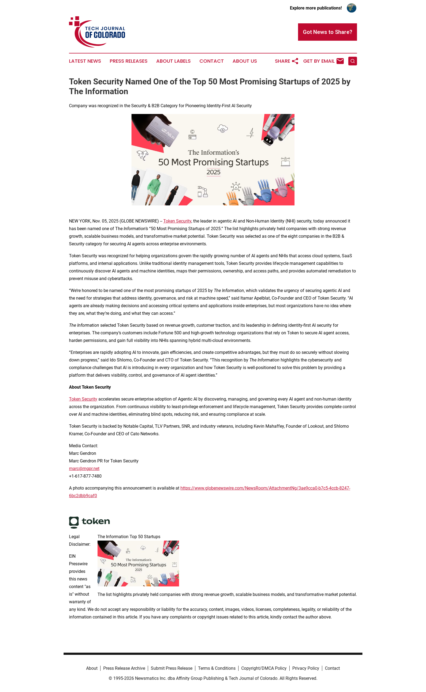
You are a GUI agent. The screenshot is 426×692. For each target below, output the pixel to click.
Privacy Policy (305, 668)
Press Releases (129, 61)
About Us (245, 61)
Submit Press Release (171, 668)
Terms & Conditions (217, 668)
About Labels (173, 61)
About (92, 668)
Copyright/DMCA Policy (264, 668)
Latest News (85, 61)
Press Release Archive (124, 668)
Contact (211, 61)
